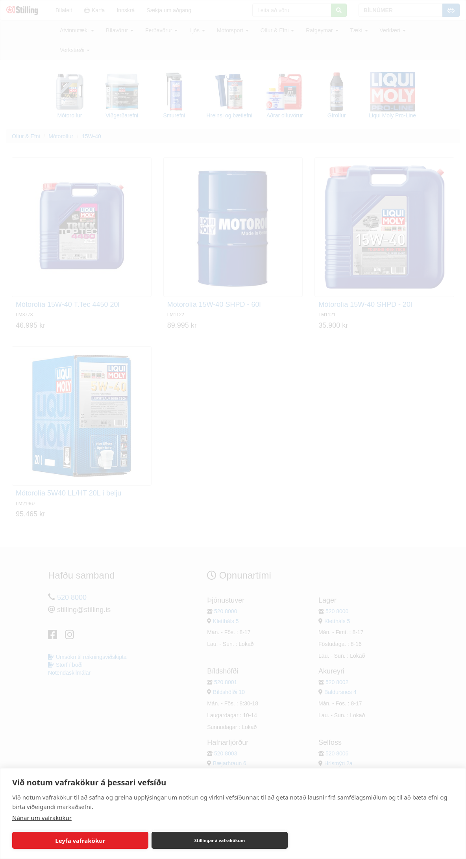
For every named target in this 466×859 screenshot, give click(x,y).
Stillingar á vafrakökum (219, 840)
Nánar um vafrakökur (42, 818)
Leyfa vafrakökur (80, 840)
